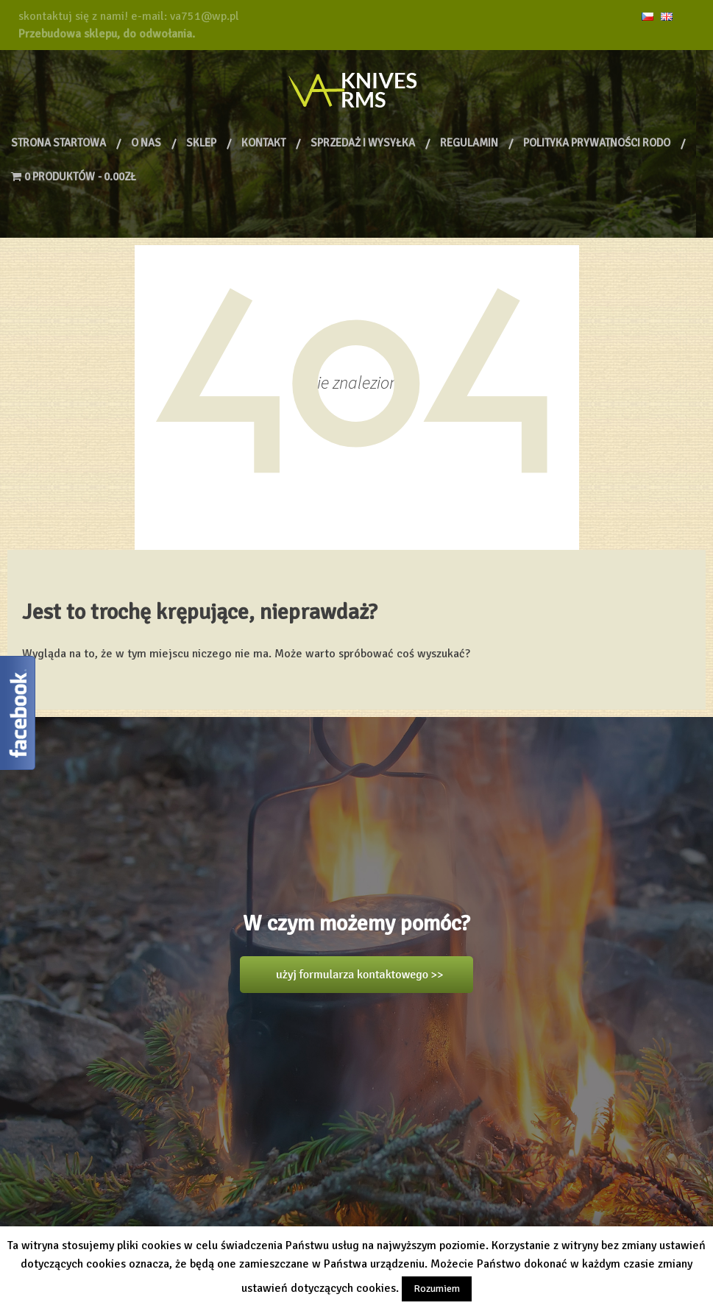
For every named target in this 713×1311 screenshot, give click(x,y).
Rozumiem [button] (437, 1288)
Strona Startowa (58, 142)
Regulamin (469, 142)
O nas (146, 142)
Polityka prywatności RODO (596, 142)
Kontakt (263, 142)
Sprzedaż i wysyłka (363, 142)
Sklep (201, 142)
